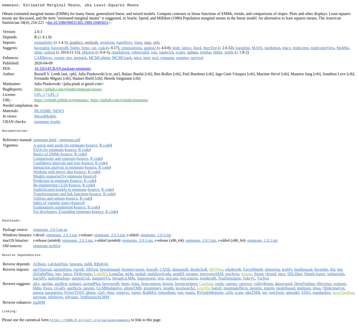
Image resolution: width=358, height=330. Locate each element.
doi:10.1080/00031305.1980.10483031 (77, 23)
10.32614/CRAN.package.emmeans (62, 69)
